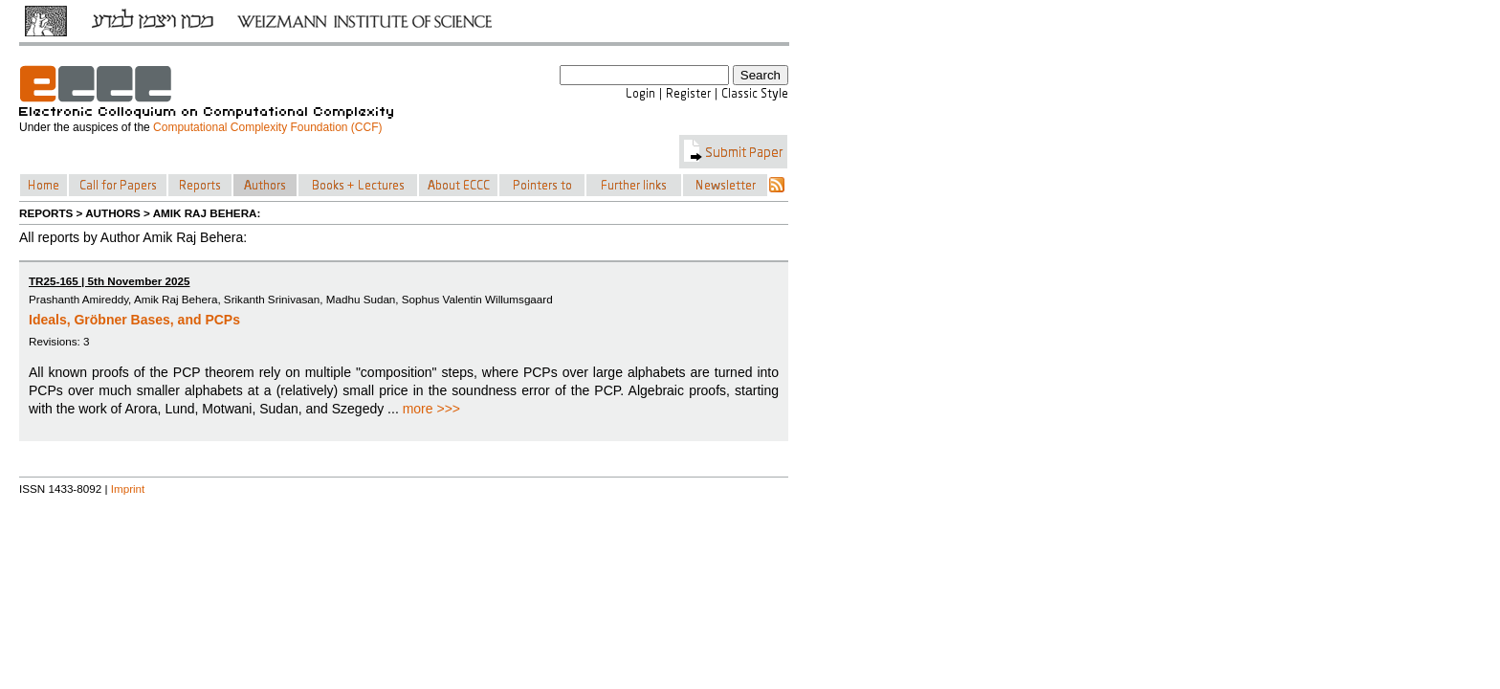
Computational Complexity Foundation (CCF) (267, 127)
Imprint (128, 488)
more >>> (431, 408)
